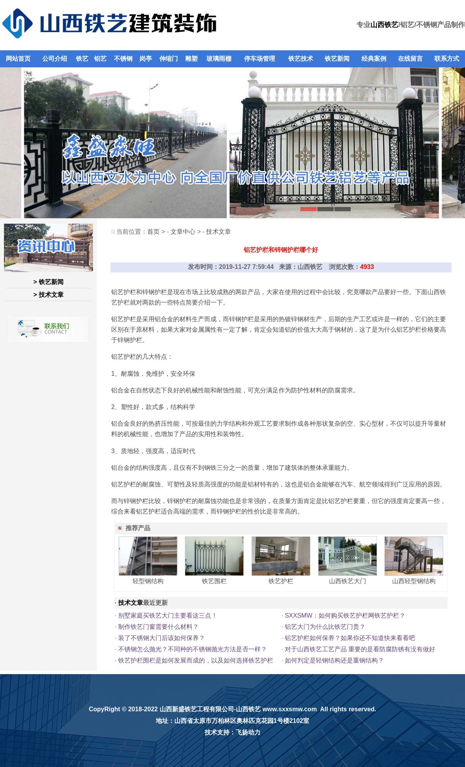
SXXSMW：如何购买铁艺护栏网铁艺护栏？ (345, 615)
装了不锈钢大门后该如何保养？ (161, 638)
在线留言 (410, 58)
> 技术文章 (48, 294)
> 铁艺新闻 (48, 282)
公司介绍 (54, 58)
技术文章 (218, 231)
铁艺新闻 (337, 58)
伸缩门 (168, 58)
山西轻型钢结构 (414, 581)
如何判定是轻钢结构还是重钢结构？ (334, 660)
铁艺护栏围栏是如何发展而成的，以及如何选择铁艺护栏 (195, 660)
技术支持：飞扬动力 (232, 732)
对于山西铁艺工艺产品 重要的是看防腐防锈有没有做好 (360, 649)
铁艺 (82, 58)
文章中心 (182, 231)
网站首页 (18, 58)
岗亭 (146, 58)
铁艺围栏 (214, 581)
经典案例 (374, 58)
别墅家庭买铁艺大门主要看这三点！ (167, 615)
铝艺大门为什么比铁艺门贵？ (325, 626)
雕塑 (191, 58)
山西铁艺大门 (347, 581)
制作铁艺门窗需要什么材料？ (158, 626)
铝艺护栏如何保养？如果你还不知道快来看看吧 (350, 638)
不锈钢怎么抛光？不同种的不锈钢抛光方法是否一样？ (192, 649)
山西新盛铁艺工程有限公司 (197, 709)
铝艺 (100, 58)
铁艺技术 (300, 58)
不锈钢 (123, 58)
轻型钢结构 (148, 581)
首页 (153, 231)
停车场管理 (259, 58)
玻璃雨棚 (219, 58)
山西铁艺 (384, 25)
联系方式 (446, 58)
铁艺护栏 (281, 581)
